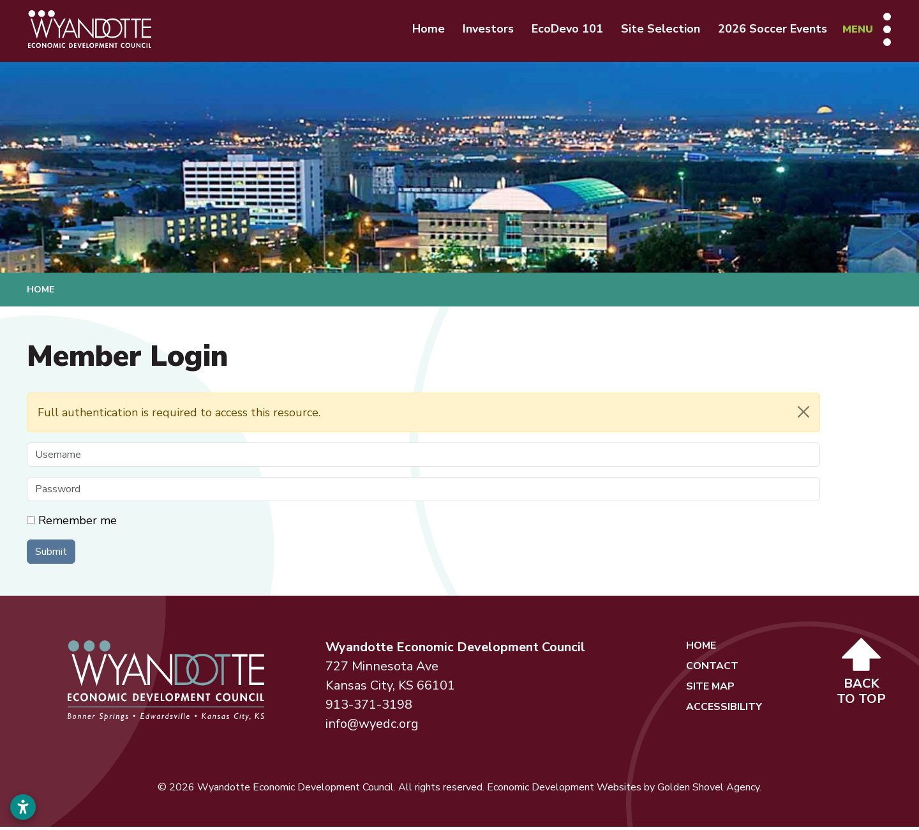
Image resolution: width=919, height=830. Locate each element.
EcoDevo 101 (563, 30)
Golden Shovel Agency (708, 790)
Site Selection (656, 30)
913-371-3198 (368, 707)
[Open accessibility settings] (23, 807)
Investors (484, 30)
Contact (712, 669)
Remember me (77, 523)
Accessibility (724, 710)
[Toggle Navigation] (863, 30)
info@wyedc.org (372, 727)
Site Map (710, 690)
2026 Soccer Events (768, 30)
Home (424, 30)
